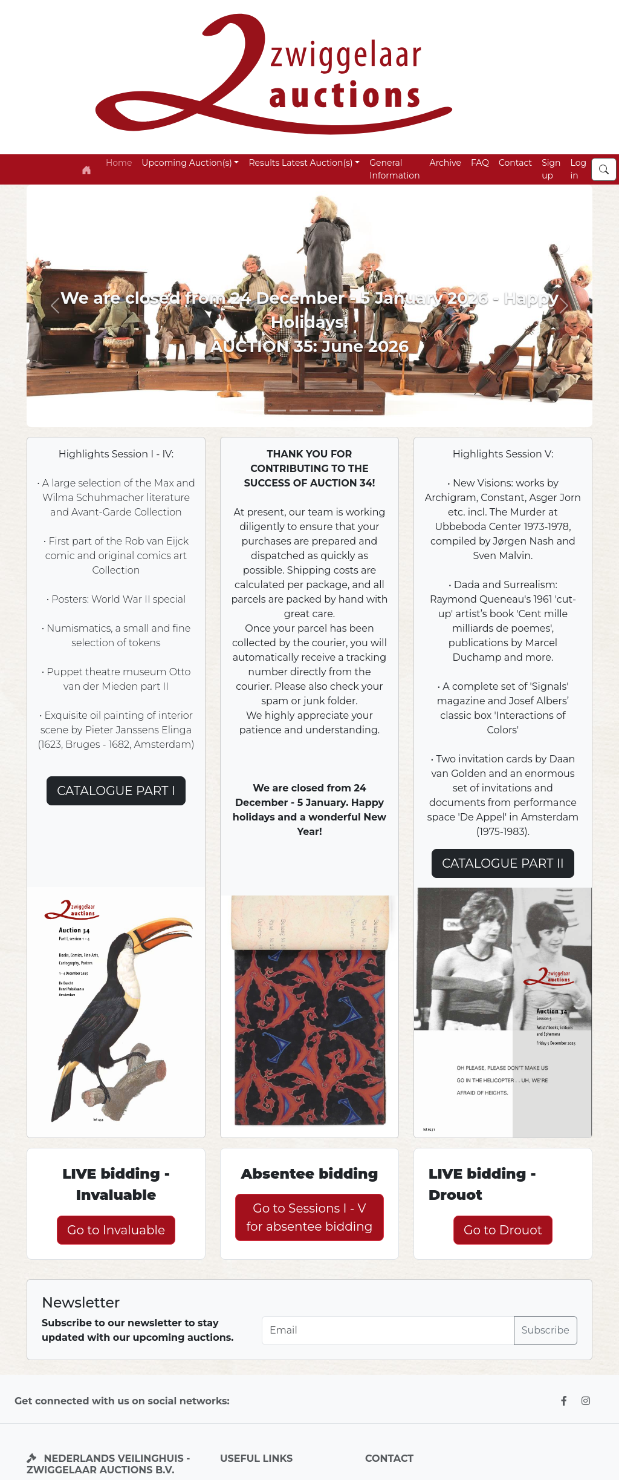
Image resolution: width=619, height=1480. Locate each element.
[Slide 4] (342, 410)
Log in (579, 169)
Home (119, 162)
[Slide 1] (255, 410)
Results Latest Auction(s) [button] (300, 162)
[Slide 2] (277, 410)
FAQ (480, 162)
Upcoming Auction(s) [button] (186, 162)
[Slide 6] (364, 410)
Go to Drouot (503, 1230)
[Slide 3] (299, 410)
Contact (515, 162)
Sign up (551, 169)
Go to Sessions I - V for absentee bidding (310, 1217)
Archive (445, 162)
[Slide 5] (320, 410)
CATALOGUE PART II (503, 863)
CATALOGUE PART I (116, 791)
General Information (394, 169)
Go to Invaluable (116, 1230)
